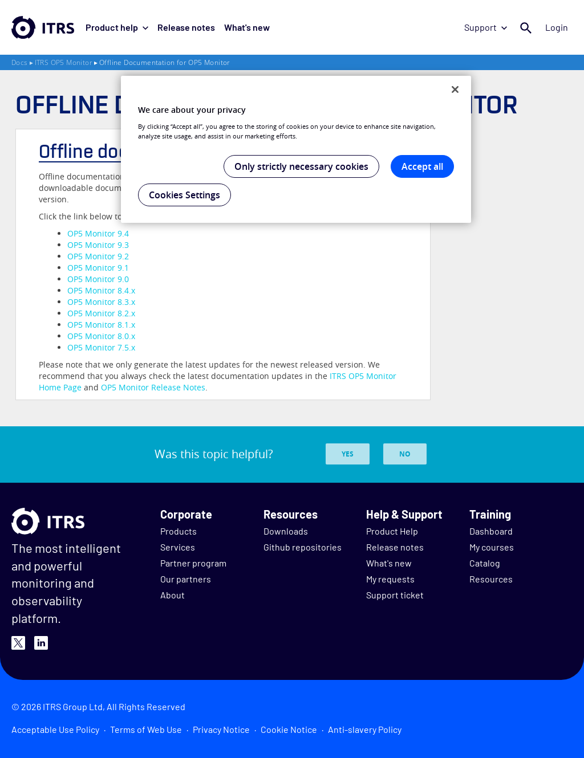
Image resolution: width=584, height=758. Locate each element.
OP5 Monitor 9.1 (98, 267)
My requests (390, 578)
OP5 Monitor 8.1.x (101, 324)
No (405, 454)
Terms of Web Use (146, 729)
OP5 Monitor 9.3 (98, 244)
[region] (296, 149)
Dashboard (491, 530)
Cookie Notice (289, 729)
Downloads (285, 530)
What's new (247, 27)
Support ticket (395, 594)
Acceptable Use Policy (55, 729)
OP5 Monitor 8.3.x (101, 301)
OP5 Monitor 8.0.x (101, 336)
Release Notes (153, 387)
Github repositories (302, 546)
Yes (348, 454)
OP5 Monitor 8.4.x (101, 290)
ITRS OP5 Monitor (63, 62)
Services (177, 546)
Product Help (392, 530)
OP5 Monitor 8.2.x (101, 313)
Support (485, 27)
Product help (117, 27)
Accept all (422, 166)
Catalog (484, 562)
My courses (491, 546)
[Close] (455, 89)
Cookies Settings (184, 195)
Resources (491, 578)
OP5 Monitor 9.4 (98, 233)
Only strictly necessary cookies (301, 166)
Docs (19, 62)
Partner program (193, 562)
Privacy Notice (221, 729)
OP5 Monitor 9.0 (98, 279)
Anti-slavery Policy (365, 729)
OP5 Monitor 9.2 (98, 256)
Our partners (185, 578)
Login (556, 27)
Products (178, 530)
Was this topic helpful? (214, 454)
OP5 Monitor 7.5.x (101, 347)
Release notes (186, 27)
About (172, 594)
